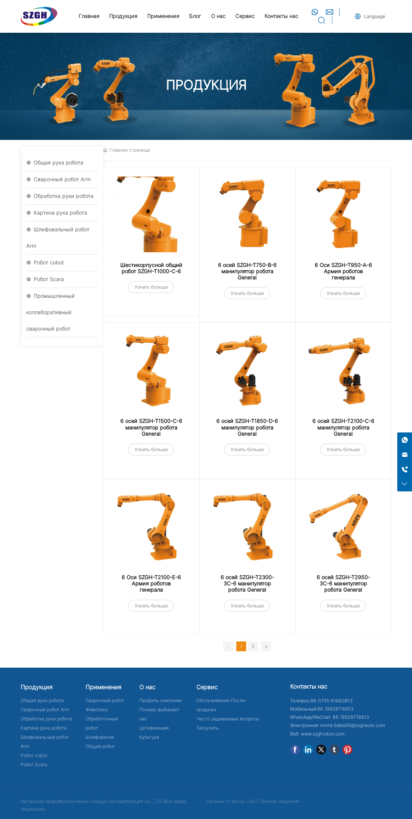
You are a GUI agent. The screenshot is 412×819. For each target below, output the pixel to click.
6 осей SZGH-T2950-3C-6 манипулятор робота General (343, 583)
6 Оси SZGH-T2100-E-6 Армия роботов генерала (151, 583)
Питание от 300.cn (225, 801)
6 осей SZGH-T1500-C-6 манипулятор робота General (151, 427)
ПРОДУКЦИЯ (206, 85)
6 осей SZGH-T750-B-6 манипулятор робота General (247, 271)
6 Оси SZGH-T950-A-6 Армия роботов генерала (343, 271)
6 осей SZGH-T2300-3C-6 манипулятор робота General (247, 583)
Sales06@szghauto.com (359, 725)
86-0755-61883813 (331, 700)
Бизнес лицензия (280, 801)
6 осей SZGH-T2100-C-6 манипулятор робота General (343, 427)
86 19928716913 (335, 709)
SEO (253, 801)
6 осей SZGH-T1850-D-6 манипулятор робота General (247, 427)
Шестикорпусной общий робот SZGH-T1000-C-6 (151, 268)
